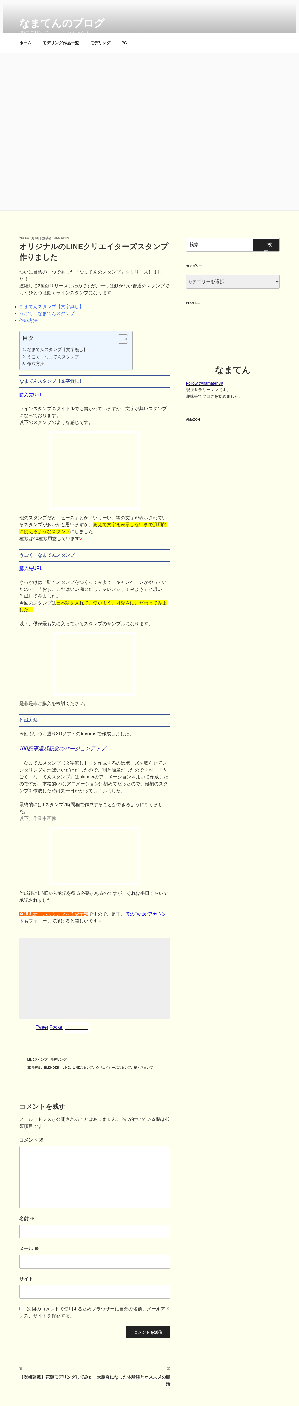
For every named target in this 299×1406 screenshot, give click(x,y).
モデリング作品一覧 (61, 43)
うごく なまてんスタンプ (47, 313)
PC (124, 43)
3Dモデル (34, 1067)
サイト (26, 1278)
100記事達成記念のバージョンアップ (62, 748)
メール (29, 1248)
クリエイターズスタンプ (113, 1067)
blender (51, 1067)
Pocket (57, 1027)
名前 (26, 1218)
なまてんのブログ (62, 23)
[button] (119, 340)
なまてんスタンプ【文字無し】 (51, 306)
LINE (66, 1067)
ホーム (25, 43)
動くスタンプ (143, 1067)
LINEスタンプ (37, 1059)
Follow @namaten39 (204, 383)
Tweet (42, 1027)
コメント (31, 1140)
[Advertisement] (94, 978)
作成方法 (28, 320)
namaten (61, 238)
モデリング (100, 43)
